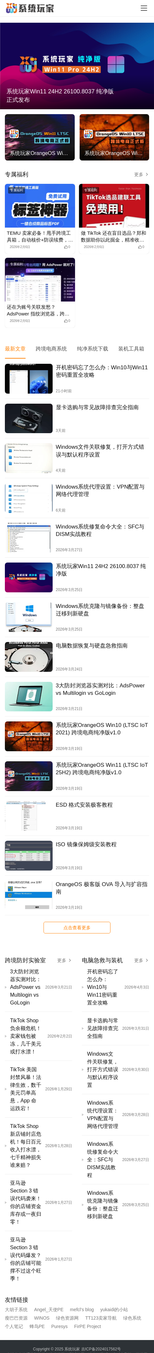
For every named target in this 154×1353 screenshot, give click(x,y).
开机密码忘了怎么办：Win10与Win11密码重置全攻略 (102, 371)
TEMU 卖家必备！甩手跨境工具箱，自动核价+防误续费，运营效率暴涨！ (40, 236)
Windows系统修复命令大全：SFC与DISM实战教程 (100, 530)
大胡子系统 (16, 1309)
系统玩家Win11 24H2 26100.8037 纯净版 (101, 570)
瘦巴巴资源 (16, 1318)
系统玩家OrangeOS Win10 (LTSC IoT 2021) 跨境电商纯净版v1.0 (102, 729)
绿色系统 (132, 1318)
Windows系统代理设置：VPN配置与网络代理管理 (100, 490)
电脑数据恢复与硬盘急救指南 (92, 646)
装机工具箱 (131, 348)
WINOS (41, 1318)
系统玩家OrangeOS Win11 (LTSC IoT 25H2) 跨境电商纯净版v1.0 (102, 769)
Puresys (59, 1326)
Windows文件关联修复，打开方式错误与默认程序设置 (100, 450)
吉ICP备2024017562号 (101, 1349)
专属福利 (16, 174)
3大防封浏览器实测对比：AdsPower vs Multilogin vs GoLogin (100, 689)
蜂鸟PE (37, 1326)
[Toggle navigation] (144, 8)
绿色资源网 (67, 1318)
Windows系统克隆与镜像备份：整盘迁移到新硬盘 (100, 610)
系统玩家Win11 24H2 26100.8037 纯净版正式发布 (60, 95)
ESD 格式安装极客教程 (84, 805)
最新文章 (15, 348)
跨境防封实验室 (25, 960)
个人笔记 (14, 1326)
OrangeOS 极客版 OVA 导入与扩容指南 (102, 888)
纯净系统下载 (92, 348)
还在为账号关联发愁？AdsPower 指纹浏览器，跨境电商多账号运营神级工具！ (38, 310)
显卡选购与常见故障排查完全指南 (97, 407)
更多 (141, 174)
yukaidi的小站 (114, 1309)
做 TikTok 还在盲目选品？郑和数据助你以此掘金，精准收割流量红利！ (113, 236)
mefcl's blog (82, 1309)
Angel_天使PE (48, 1309)
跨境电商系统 (51, 348)
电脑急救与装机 (102, 960)
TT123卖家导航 (100, 1318)
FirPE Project (87, 1326)
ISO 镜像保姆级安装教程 (86, 844)
